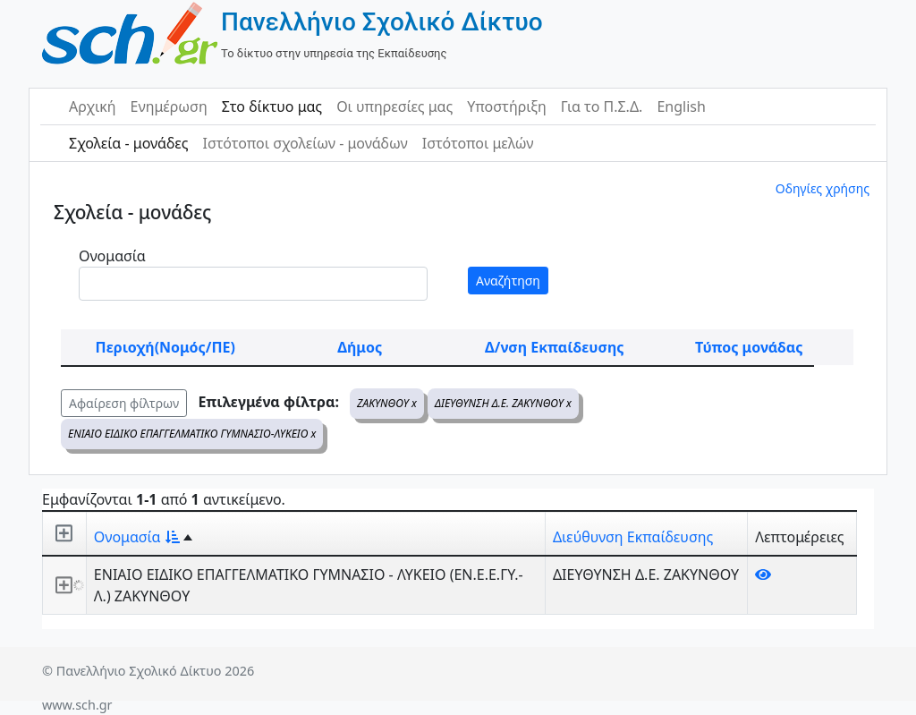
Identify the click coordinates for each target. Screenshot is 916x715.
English (681, 106)
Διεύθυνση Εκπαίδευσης (633, 537)
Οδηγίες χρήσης (822, 188)
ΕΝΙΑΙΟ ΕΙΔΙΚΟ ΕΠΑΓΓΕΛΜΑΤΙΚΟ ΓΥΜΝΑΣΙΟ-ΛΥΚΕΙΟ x (192, 433)
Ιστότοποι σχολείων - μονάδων (304, 143)
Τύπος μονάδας (748, 347)
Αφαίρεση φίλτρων (124, 403)
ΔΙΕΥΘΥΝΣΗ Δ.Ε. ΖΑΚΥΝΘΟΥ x (503, 403)
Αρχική (92, 106)
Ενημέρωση (169, 106)
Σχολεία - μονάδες (128, 143)
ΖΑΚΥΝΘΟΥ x (387, 403)
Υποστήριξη (507, 106)
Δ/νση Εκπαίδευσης (554, 347)
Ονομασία (112, 256)
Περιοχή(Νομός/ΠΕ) (165, 347)
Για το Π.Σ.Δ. (602, 106)
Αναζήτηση (508, 280)
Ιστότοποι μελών (478, 143)
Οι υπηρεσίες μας (394, 106)
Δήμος (359, 347)
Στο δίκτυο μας (272, 106)
